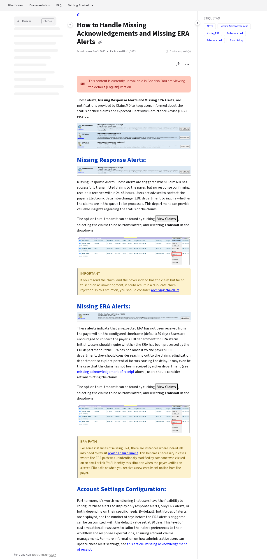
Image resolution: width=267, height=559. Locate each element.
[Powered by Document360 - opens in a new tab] (35, 554)
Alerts (210, 26)
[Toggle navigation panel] (70, 24)
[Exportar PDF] (178, 64)
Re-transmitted (235, 33)
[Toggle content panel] (197, 23)
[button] (35, 21)
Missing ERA (213, 33)
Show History (236, 40)
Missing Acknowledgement (234, 26)
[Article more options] (187, 64)
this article (135, 544)
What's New (15, 5)
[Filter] (62, 21)
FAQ (59, 5)
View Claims (166, 218)
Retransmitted (214, 40)
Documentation (40, 5)
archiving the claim (165, 290)
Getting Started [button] (78, 5)
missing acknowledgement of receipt (106, 371)
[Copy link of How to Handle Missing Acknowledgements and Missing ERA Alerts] (100, 42)
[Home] (78, 14)
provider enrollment (123, 453)
